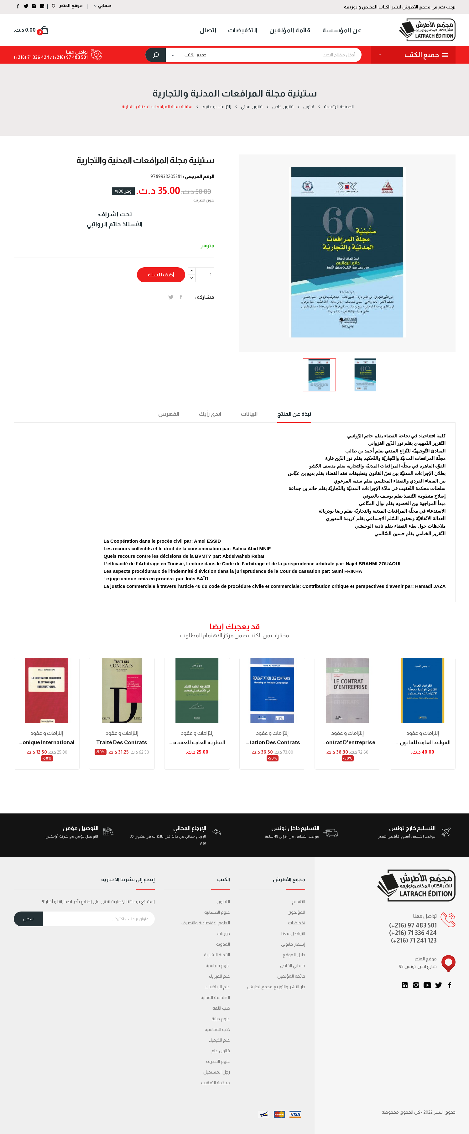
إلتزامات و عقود (46, 733)
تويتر (438, 985)
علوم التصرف (218, 1061)
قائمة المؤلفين (291, 976)
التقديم (298, 901)
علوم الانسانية (217, 912)
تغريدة (171, 297)
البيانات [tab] (249, 414)
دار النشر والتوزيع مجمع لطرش (276, 986)
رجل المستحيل (216, 1071)
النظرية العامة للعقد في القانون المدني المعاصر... (197, 742)
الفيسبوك (450, 985)
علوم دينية (220, 1018)
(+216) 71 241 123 (414, 940)
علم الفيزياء (219, 976)
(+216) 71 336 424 (413, 932)
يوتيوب (427, 985)
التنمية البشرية (217, 954)
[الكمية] (204, 274)
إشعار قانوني (293, 944)
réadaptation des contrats (272, 742)
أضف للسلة (161, 274)
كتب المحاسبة (217, 1029)
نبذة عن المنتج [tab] (294, 414)
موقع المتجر (67, 5)
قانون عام (220, 1050)
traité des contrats (121, 742)
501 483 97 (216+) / (68, 57)
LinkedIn (404, 985)
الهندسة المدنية (215, 997)
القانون (223, 901)
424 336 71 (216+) (31, 57)
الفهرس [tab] (168, 414)
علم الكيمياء (219, 1040)
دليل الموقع (294, 954)
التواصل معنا (293, 933)
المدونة (223, 944)
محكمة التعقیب (215, 1082)
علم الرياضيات (217, 986)
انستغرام (416, 985)
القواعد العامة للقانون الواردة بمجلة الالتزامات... (423, 742)
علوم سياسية (218, 965)
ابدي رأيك (210, 414)
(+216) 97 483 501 (413, 925)
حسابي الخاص (292, 965)
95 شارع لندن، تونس (418, 966)
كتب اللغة (221, 1008)
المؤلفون (296, 912)
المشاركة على (181, 297)
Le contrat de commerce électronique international (47, 742)
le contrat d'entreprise (347, 742)
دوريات (223, 933)
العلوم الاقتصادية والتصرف (205, 922)
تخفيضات (296, 922)
